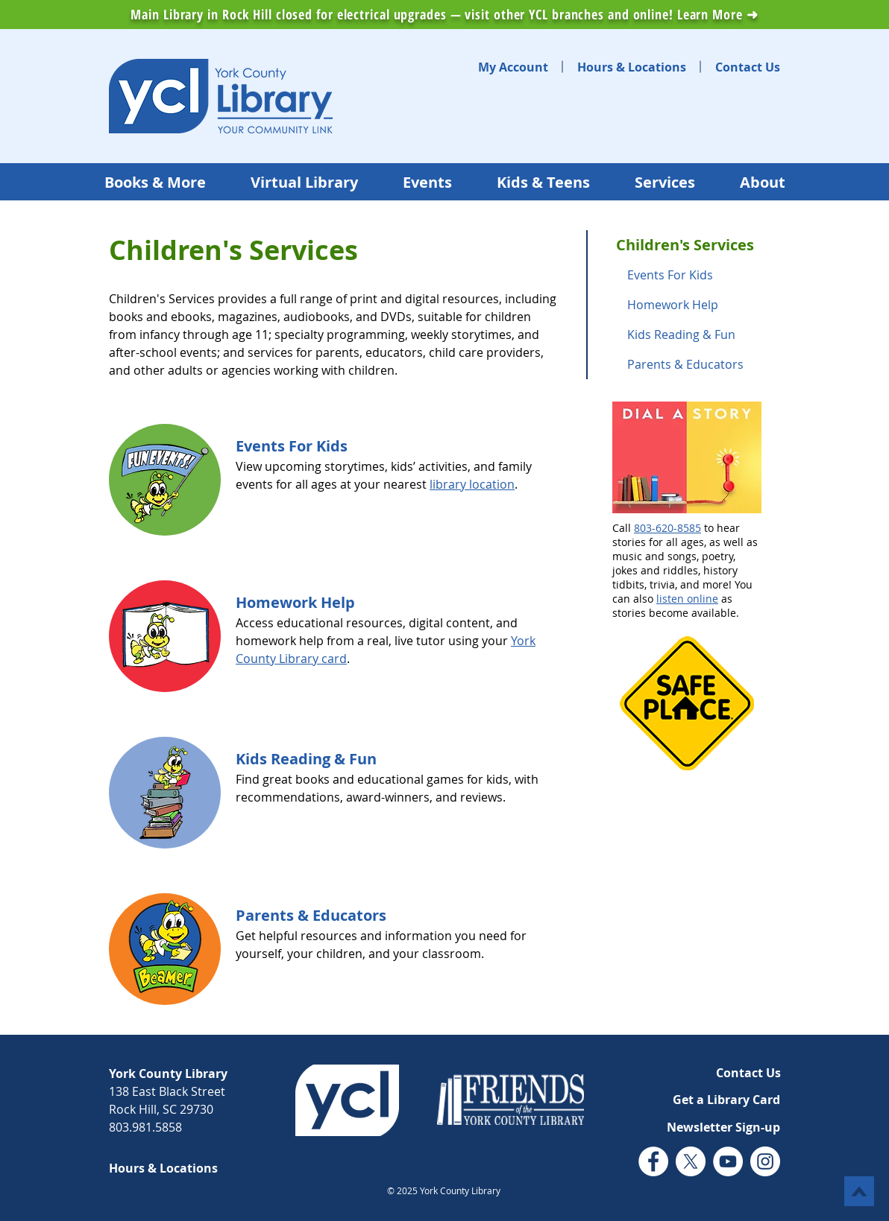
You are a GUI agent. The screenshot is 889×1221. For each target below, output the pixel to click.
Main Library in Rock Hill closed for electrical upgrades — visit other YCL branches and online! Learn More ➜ (444, 14)
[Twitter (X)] (691, 1161)
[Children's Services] (698, 245)
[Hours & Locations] (631, 67)
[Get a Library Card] (726, 1099)
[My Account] (513, 67)
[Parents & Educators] (698, 364)
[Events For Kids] (292, 446)
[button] (723, 1127)
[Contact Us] (747, 67)
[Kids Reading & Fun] (306, 759)
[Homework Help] (296, 603)
